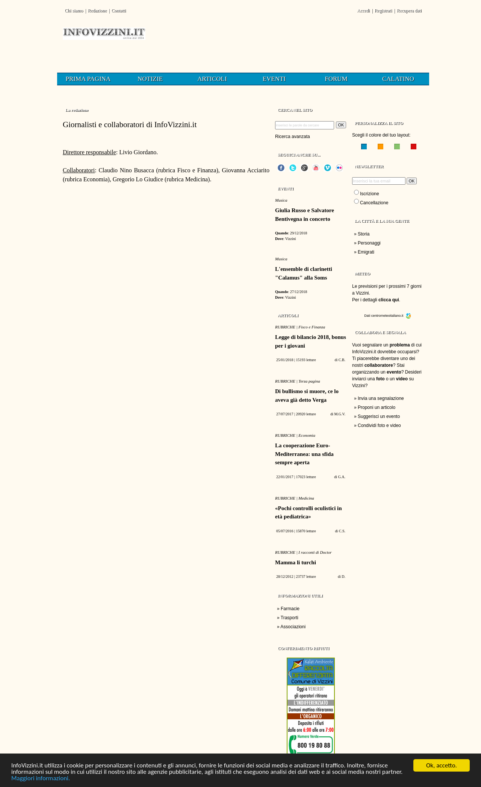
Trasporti (289, 617)
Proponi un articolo (376, 407)
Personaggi (369, 243)
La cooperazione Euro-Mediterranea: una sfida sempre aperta (304, 453)
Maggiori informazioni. (40, 779)
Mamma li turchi (295, 562)
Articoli (212, 78)
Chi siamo (74, 10)
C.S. (342, 531)
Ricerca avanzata (292, 136)
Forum (336, 78)
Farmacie (290, 608)
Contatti (118, 10)
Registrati (383, 10)
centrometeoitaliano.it (391, 316)
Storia (363, 234)
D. (343, 576)
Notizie (150, 78)
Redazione (97, 10)
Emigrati (366, 252)
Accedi (363, 10)
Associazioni (293, 626)
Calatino (398, 78)
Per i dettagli (375, 299)
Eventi (274, 78)
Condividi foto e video (379, 425)
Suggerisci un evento (379, 416)
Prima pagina (88, 78)
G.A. (341, 477)
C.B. (342, 360)
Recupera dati (409, 10)
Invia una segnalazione (381, 398)
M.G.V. (339, 414)
